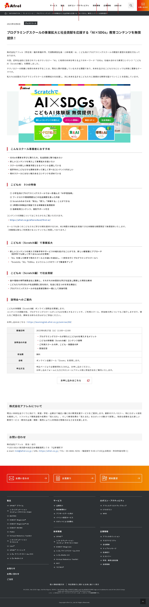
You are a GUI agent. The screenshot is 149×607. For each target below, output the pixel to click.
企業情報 (107, 6)
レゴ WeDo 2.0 (16, 558)
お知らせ (118, 6)
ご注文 (10, 579)
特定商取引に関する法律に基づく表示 (83, 584)
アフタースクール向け (64, 513)
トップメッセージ (110, 548)
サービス (58, 500)
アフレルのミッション (111, 536)
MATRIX (13, 516)
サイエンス (18, 541)
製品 (62, 6)
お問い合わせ (143, 5)
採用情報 (106, 564)
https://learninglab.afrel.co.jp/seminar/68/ (49, 322)
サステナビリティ (109, 540)
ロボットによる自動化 (64, 521)
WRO (105, 513)
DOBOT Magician (18, 520)
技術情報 (96, 6)
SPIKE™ (59, 536)
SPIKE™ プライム (17, 506)
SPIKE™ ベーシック (17, 550)
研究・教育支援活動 (110, 560)
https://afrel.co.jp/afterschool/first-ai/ (30, 220)
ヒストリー (107, 556)
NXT (58, 563)
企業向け (59, 506)
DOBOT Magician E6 (19, 524)
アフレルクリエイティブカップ (115, 506)
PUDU (12, 532)
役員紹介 (106, 552)
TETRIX (60, 567)
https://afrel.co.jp (48, 450)
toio (12, 546)
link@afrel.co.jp (23, 450)
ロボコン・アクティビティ (78, 6)
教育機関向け (61, 510)
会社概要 (106, 544)
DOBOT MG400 (16, 528)
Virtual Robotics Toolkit (21, 536)
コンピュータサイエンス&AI (21, 511)
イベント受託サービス (64, 518)
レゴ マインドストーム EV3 (21, 554)
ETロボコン (107, 510)
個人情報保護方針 (57, 584)
